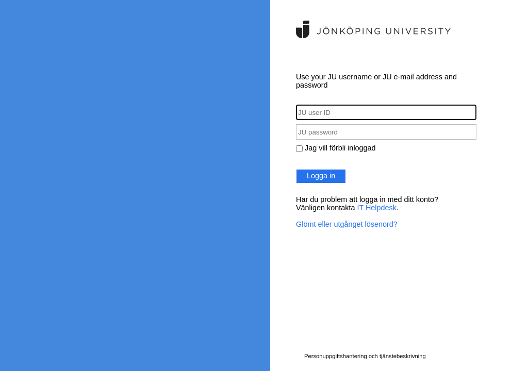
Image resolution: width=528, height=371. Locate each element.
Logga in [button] (321, 176)
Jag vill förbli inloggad (340, 148)
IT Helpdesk (377, 208)
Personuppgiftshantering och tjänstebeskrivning (365, 356)
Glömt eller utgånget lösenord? (347, 224)
